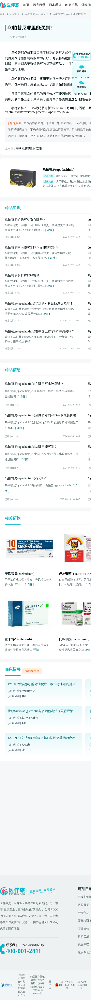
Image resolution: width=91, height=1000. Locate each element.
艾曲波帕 (83, 928)
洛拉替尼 (83, 904)
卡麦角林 (83, 912)
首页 (26, 5)
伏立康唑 (83, 944)
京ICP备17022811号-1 (82, 985)
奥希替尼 (83, 936)
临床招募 (71, 5)
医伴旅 (50, 985)
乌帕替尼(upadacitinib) (36, 14)
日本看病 (55, 5)
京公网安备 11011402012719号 (67, 985)
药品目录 (39, 5)
